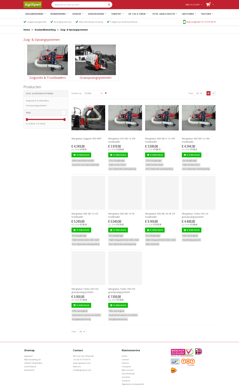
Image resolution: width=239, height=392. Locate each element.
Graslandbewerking (45, 30)
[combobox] (81, 5)
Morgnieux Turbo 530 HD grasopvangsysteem (84, 290)
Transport (126, 366)
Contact (125, 359)
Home (26, 30)
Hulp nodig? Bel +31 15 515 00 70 (201, 21)
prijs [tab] (28, 112)
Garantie (126, 377)
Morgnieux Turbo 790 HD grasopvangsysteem (121, 290)
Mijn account (192, 4)
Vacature (126, 380)
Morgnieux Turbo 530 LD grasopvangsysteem (195, 215)
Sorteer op (76, 93)
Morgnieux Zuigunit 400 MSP (86, 138)
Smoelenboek (128, 373)
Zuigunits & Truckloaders (37, 100)
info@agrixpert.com (82, 370)
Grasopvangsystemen (36, 105)
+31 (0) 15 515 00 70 (81, 359)
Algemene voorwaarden (133, 384)
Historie (125, 363)
